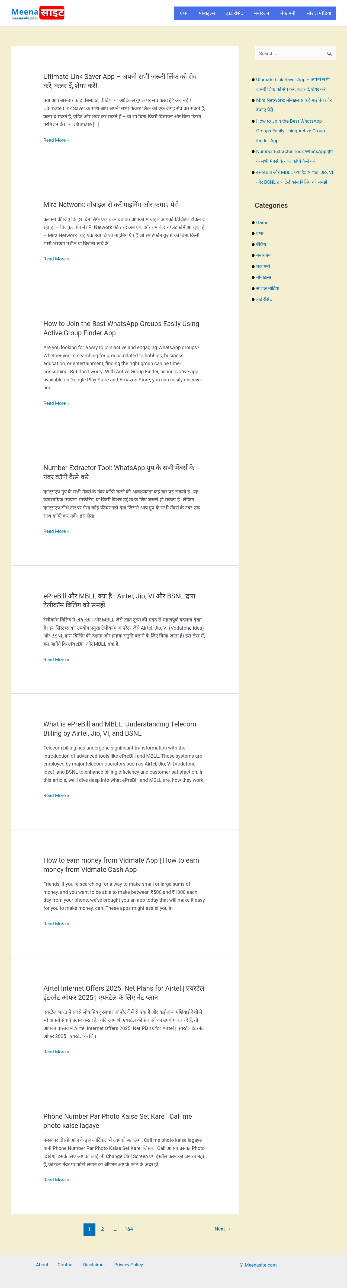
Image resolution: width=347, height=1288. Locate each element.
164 (128, 1229)
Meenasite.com (261, 1265)
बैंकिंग (261, 254)
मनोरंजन (261, 13)
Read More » (56, 140)
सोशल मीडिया (319, 13)
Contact (66, 1265)
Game (262, 232)
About (45, 1265)
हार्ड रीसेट (234, 13)
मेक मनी (287, 13)
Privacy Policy (125, 1265)
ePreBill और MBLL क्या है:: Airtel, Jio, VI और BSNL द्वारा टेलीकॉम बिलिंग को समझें (293, 182)
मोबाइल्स (207, 13)
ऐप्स (184, 13)
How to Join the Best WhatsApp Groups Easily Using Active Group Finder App (292, 131)
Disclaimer (92, 1265)
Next (222, 1229)
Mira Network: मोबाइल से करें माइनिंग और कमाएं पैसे (115, 204)
